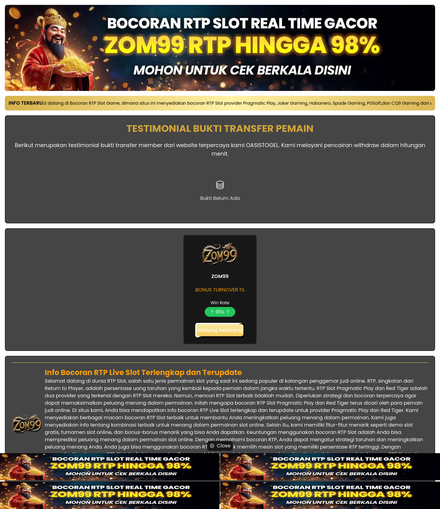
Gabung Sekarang (219, 330)
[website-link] (109, 467)
